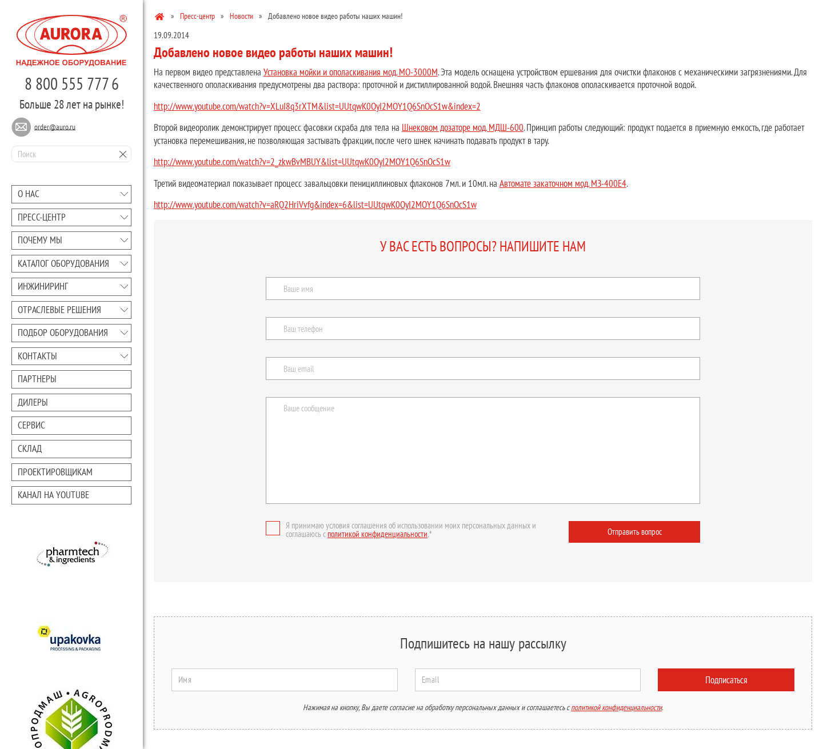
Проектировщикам (55, 472)
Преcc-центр (42, 217)
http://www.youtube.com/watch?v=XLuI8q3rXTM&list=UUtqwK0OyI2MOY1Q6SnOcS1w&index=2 (317, 106)
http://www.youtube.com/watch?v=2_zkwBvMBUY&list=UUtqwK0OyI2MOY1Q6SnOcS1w (302, 161)
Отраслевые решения (59, 309)
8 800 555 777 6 (72, 83)
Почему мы (40, 240)
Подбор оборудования (63, 332)
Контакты (37, 356)
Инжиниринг (43, 286)
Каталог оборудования (63, 263)
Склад (30, 448)
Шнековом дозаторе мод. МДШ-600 (463, 127)
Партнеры (37, 379)
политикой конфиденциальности (377, 533)
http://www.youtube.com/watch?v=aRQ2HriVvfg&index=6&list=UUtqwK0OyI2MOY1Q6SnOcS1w (315, 204)
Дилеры (33, 402)
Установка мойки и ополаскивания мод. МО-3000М (350, 72)
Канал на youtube (53, 494)
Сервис (31, 425)
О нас (28, 193)
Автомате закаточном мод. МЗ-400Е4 (563, 183)
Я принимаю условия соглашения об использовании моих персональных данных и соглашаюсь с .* (401, 529)
